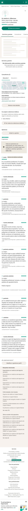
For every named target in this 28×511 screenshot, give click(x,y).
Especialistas (14, 467)
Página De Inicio (5, 6)
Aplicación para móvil (14, 479)
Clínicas (14, 469)
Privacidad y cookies (14, 451)
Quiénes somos (14, 456)
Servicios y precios (7, 34)
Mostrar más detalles (16, 106)
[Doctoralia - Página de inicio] (2, 2)
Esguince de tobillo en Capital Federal (13, 394)
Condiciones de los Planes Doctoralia (14, 489)
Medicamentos (14, 472)
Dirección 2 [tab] (14, 78)
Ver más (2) (6, 438)
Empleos (14, 460)
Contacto (14, 458)
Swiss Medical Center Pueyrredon (10, 91)
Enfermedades (14, 475)
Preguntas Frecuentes (14, 477)
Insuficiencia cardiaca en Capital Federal (13, 408)
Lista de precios (14, 484)
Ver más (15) (6, 410)
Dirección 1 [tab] (6, 78)
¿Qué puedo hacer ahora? (8, 101)
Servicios (14, 474)
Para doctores (14, 486)
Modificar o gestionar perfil (14, 363)
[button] (14, 28)
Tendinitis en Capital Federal (10, 397)
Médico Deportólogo (15, 6)
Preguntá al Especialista (14, 470)
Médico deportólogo (7, 20)
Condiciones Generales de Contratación (14, 461)
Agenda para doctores (14, 487)
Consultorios (17, 34)
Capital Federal (16, 93)
